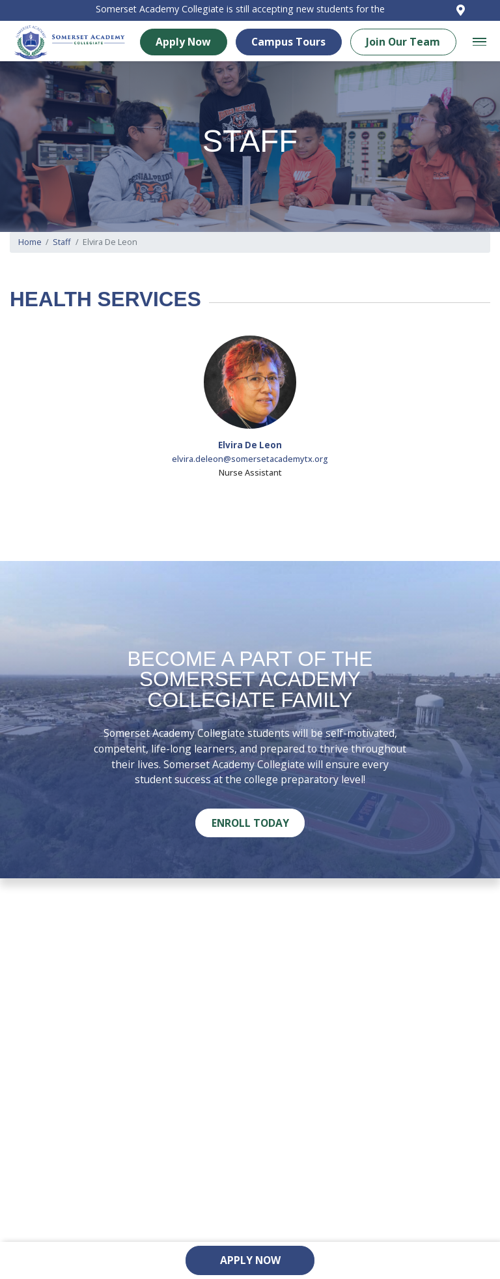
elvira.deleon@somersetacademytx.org (250, 459)
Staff (62, 242)
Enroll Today (250, 823)
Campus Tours (297, 45)
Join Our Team (412, 45)
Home (30, 242)
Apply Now (192, 45)
